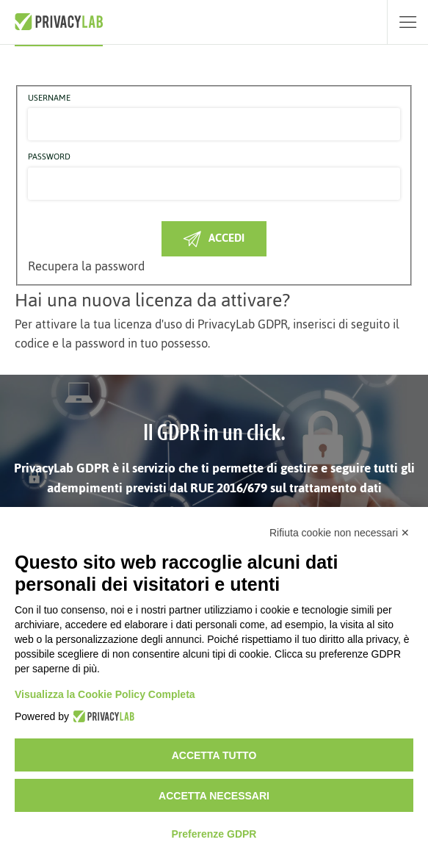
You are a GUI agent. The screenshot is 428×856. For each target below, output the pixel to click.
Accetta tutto (214, 755)
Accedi (214, 237)
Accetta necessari (214, 796)
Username (49, 98)
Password (49, 157)
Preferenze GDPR (214, 834)
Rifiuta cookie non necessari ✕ (339, 533)
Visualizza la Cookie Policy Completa (105, 694)
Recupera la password (86, 266)
